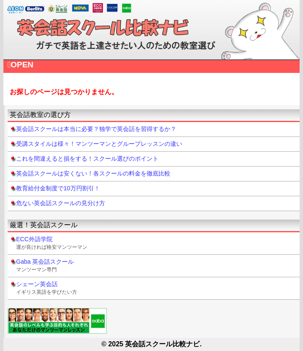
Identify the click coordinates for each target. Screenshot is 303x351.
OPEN (20, 64)
